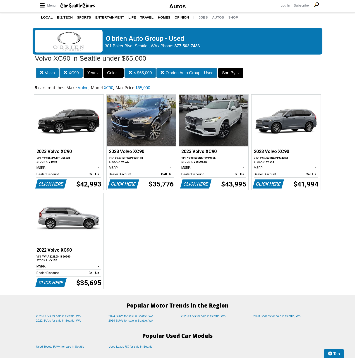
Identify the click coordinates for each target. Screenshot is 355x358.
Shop (233, 17)
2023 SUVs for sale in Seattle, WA (203, 316)
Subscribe (301, 5)
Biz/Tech (65, 17)
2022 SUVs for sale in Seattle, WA (58, 320)
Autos (177, 6)
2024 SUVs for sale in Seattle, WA (130, 316)
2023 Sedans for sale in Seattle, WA (276, 316)
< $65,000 (140, 72)
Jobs (203, 17)
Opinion (182, 17)
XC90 (71, 72)
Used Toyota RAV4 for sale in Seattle (60, 346)
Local (47, 17)
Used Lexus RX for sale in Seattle (130, 346)
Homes (164, 17)
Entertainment (109, 17)
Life (132, 17)
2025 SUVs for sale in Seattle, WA (58, 316)
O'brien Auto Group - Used (186, 72)
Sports (84, 17)
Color (113, 73)
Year (92, 73)
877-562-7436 (187, 46)
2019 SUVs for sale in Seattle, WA (130, 320)
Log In (285, 5)
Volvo (47, 72)
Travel (147, 17)
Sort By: (231, 73)
